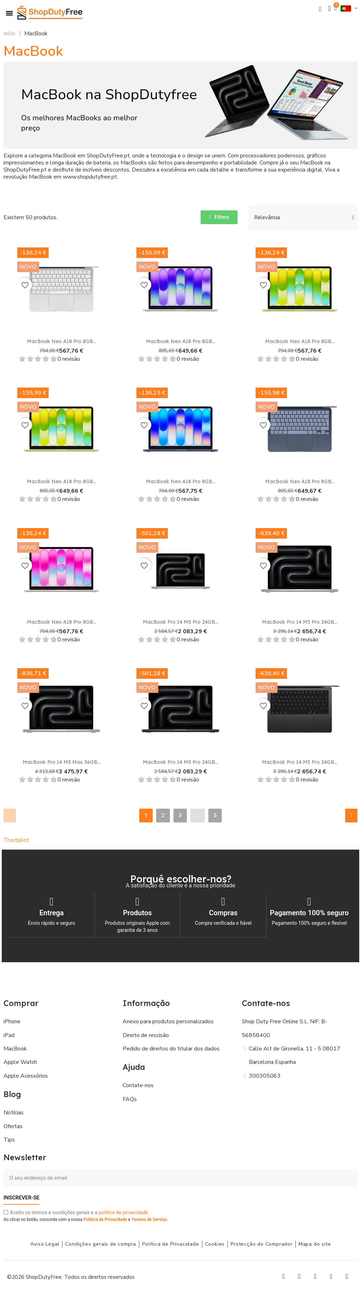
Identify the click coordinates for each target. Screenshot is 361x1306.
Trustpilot (16, 840)
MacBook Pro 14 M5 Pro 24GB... (180, 622)
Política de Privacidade (105, 1219)
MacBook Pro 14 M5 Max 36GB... (61, 762)
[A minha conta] (329, 8)
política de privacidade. (124, 1212)
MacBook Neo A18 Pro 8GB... (61, 341)
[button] (320, 8)
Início (10, 33)
